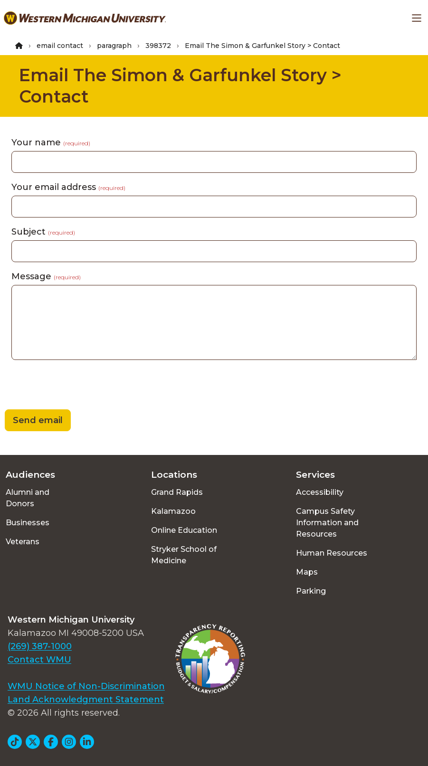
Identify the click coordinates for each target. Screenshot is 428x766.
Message (46, 276)
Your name (50, 142)
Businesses (27, 522)
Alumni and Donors (27, 498)
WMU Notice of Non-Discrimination (86, 686)
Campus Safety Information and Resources (327, 523)
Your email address (68, 187)
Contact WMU (39, 659)
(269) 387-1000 (40, 646)
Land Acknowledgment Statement (86, 699)
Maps (307, 572)
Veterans (22, 541)
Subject (43, 232)
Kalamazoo (173, 511)
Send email (38, 420)
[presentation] (72, 386)
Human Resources (331, 553)
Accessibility (319, 492)
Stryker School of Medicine (184, 555)
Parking (311, 591)
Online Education (184, 530)
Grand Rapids (177, 492)
